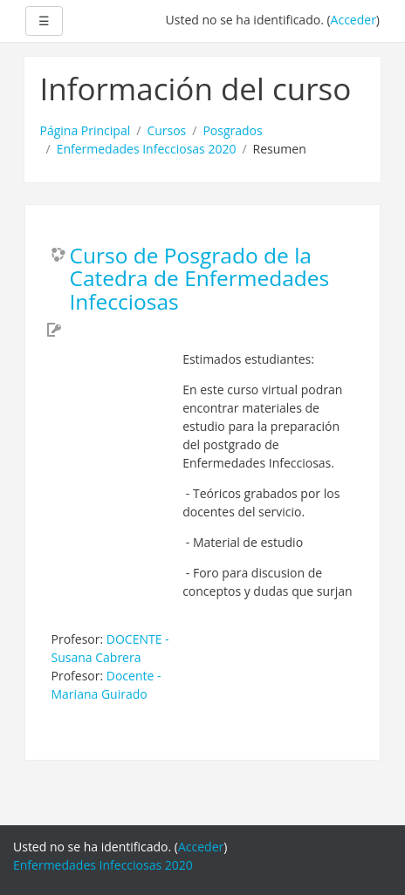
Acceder (353, 19)
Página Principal (85, 130)
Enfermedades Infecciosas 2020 (147, 148)
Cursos (166, 130)
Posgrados (232, 130)
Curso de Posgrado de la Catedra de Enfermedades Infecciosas (200, 279)
